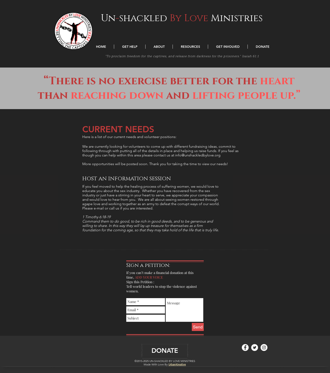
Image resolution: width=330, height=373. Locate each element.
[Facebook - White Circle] (245, 347)
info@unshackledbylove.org (197, 155)
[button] (129, 47)
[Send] (198, 327)
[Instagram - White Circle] (264, 347)
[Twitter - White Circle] (254, 347)
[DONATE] (165, 350)
